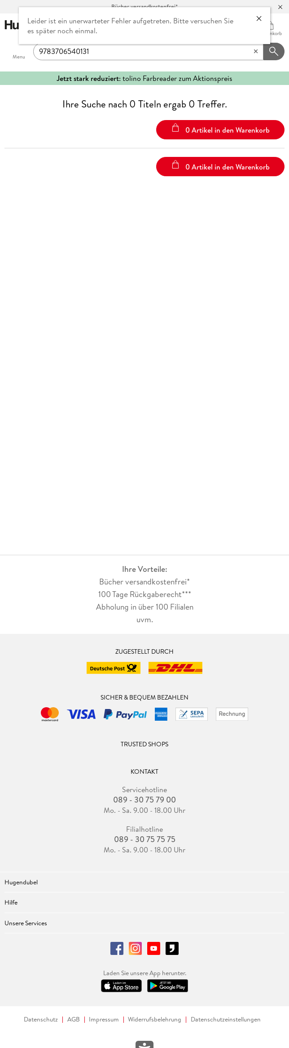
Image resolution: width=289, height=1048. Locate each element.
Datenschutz (41, 1019)
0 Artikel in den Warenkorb (220, 129)
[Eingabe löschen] (256, 52)
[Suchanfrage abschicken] (274, 52)
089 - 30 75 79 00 (144, 799)
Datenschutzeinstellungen (226, 1019)
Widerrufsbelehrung (154, 1019)
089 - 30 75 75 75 (144, 839)
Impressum (104, 1019)
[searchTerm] (148, 52)
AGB (73, 1019)
